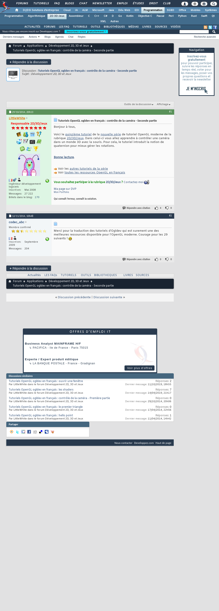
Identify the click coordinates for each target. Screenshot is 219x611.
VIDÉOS (175, 26)
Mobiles (195, 10)
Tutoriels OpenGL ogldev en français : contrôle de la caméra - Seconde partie (87, 71)
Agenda (59, 36)
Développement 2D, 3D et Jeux (69, 46)
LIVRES (146, 26)
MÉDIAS (133, 26)
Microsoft (98, 10)
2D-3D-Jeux (57, 16)
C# (105, 16)
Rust (194, 16)
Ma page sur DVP (65, 189)
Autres (114, 21)
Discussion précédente (74, 297)
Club (166, 3)
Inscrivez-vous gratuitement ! (86, 31)
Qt (213, 16)
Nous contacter (123, 443)
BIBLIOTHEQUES (105, 275)
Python (182, 16)
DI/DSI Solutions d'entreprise (41, 10)
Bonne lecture (64, 157)
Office (182, 10)
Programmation (153, 10)
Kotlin (129, 16)
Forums (21, 3)
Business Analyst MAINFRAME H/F (53, 343)
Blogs (69, 3)
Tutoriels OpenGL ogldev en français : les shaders (41, 390)
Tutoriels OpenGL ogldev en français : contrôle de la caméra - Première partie (59, 398)
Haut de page (163, 443)
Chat (83, 3)
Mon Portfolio (61, 192)
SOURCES (161, 26)
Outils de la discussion (137, 104)
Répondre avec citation (136, 208)
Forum (17, 46)
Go (120, 16)
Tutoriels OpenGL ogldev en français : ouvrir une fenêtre (46, 381)
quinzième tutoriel (78, 134)
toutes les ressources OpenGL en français (94, 173)
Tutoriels (41, 3)
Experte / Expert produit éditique (51, 359)
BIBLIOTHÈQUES (114, 26)
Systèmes (211, 10)
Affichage (162, 104)
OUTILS (95, 26)
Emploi (122, 3)
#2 (170, 215)
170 (37, 197)
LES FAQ (64, 26)
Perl (171, 16)
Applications (35, 46)
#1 (170, 111)
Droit (153, 3)
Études (138, 3)
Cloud (67, 10)
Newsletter (102, 3)
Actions (33, 36)
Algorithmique (36, 16)
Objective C (145, 16)
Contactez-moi (133, 182)
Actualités (34, 275)
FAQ (57, 3)
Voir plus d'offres (139, 368)
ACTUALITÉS (32, 26)
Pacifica (40, 347)
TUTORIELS (80, 26)
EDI (137, 10)
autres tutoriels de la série (89, 169)
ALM (85, 10)
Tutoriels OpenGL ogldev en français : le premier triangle (46, 407)
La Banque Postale (49, 363)
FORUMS (49, 26)
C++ (96, 16)
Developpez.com (144, 443)
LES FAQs (50, 275)
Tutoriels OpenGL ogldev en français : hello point (41, 415)
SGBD (170, 10)
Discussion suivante (107, 297)
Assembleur (76, 16)
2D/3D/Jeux (75, 138)
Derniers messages (13, 36)
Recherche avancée (205, 36)
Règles (82, 36)
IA (76, 10)
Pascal (160, 16)
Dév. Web (124, 10)
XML (103, 21)
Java (111, 10)
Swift (204, 16)
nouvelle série (111, 134)
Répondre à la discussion (29, 62)
